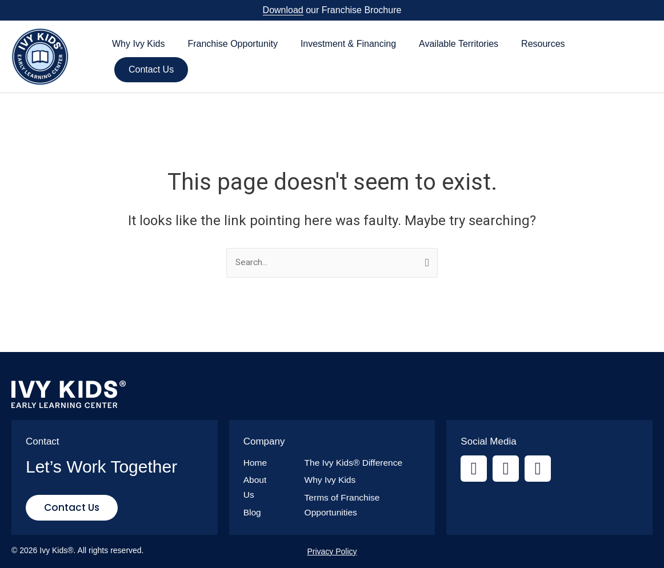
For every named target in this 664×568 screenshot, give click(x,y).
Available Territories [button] (458, 44)
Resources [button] (543, 44)
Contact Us (151, 69)
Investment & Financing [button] (348, 44)
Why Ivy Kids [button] (138, 44)
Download (283, 10)
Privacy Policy (332, 551)
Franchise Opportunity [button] (232, 44)
